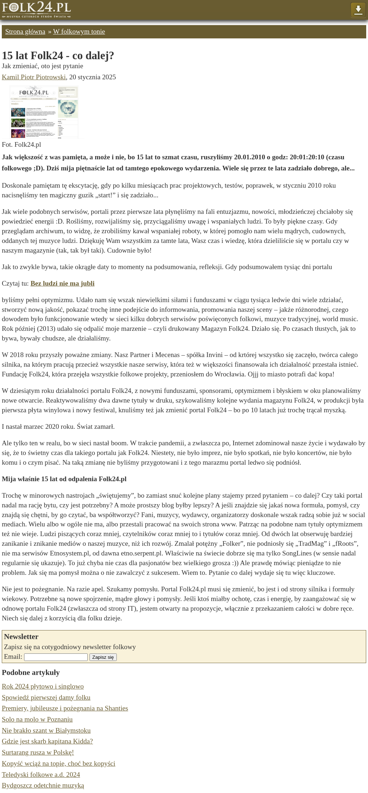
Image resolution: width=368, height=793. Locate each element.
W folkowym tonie (79, 31)
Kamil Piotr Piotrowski (34, 77)
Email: (13, 656)
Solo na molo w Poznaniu (37, 719)
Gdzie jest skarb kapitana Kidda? (47, 741)
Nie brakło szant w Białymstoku (46, 730)
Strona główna (25, 31)
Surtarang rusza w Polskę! (38, 752)
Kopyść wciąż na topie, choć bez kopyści (58, 763)
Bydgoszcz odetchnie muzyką (43, 785)
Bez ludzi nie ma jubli (63, 283)
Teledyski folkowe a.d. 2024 (41, 774)
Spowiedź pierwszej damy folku (46, 697)
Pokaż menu (358, 10)
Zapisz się (103, 657)
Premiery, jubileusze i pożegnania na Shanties (65, 708)
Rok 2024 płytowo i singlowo (43, 686)
